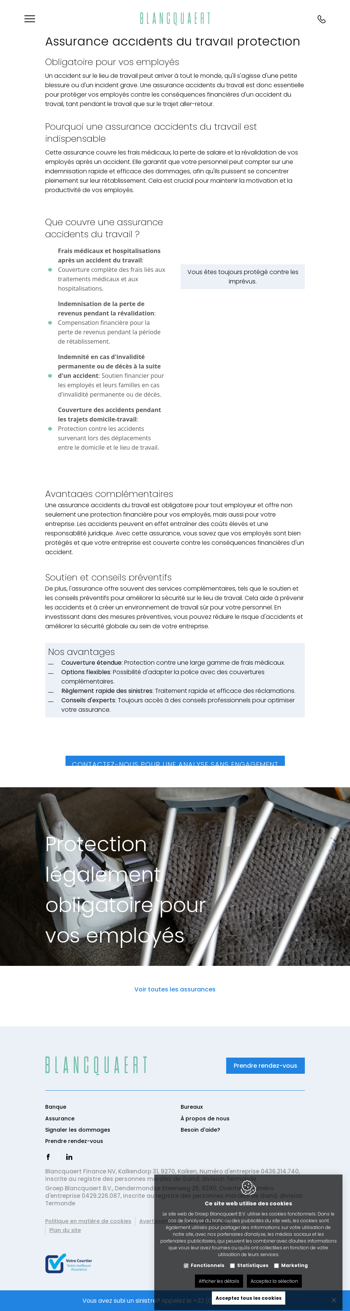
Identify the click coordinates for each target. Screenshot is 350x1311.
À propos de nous (205, 1118)
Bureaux (192, 1107)
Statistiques (252, 1258)
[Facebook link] (48, 1157)
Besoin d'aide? (200, 1130)
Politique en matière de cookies (88, 1221)
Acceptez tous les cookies (249, 1291)
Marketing (294, 1258)
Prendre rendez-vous (265, 1065)
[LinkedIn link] (69, 1157)
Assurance (60, 1118)
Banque (55, 1107)
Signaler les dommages (77, 1130)
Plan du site (65, 1230)
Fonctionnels (207, 1258)
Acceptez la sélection (274, 1274)
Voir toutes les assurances (175, 989)
